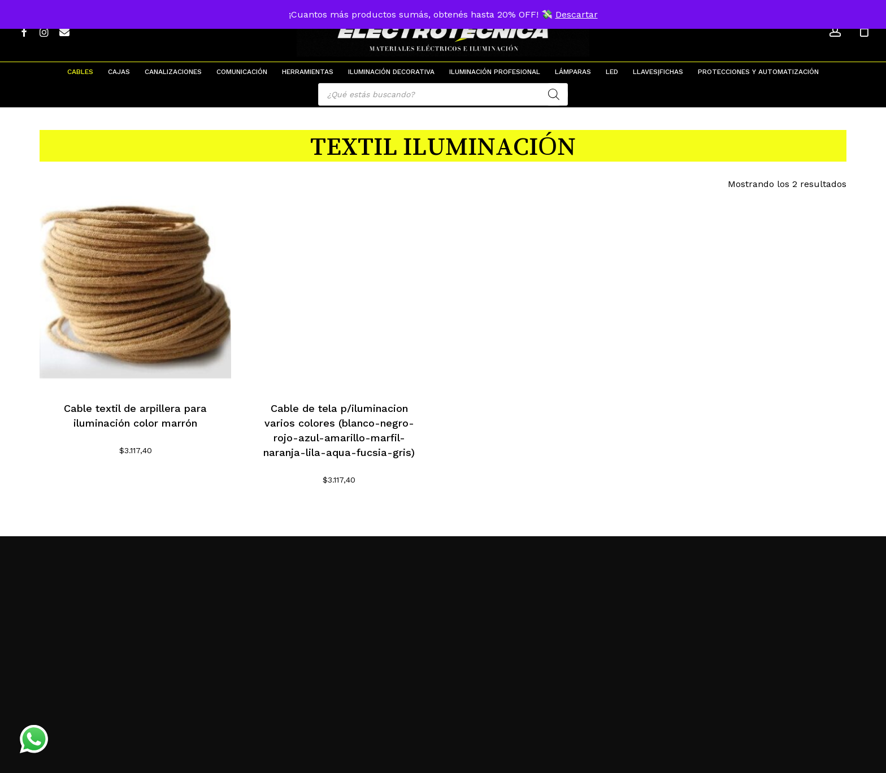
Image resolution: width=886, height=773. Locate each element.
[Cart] (864, 31)
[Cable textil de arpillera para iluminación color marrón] (135, 291)
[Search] (554, 94)
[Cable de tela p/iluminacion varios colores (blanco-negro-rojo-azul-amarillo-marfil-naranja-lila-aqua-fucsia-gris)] (339, 291)
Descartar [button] (576, 14)
